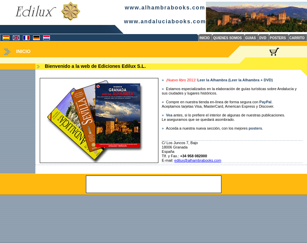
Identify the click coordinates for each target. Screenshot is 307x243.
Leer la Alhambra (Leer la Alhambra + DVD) (235, 80)
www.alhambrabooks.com (165, 7)
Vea (169, 115)
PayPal (265, 102)
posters (255, 128)
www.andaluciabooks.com (165, 21)
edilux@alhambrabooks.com (197, 160)
